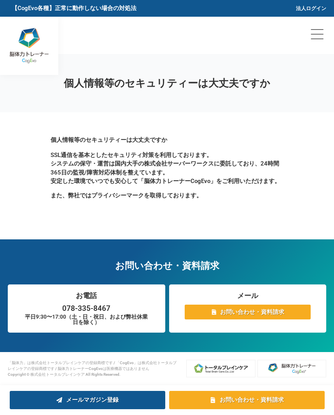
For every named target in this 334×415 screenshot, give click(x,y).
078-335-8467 (86, 308)
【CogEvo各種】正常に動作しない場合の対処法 (74, 8)
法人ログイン (311, 8)
